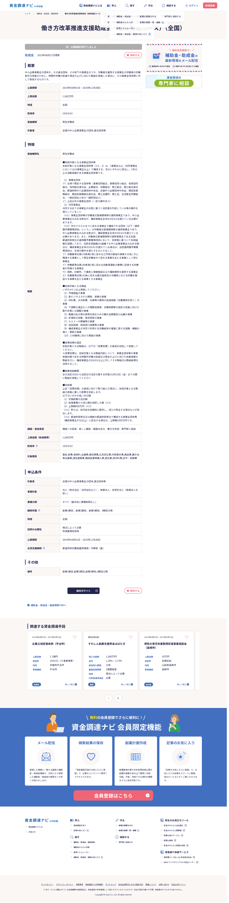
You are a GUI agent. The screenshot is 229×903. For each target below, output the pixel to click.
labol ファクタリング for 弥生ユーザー (179, 862)
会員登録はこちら (122, 795)
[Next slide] (118, 698)
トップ (27, 13)
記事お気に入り (80, 830)
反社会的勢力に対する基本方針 (130, 884)
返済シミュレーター (82, 852)
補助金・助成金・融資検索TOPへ (48, 605)
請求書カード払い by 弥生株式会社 (178, 857)
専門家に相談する (126, 842)
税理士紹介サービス (172, 835)
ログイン (193, 5)
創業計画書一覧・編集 (127, 830)
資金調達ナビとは (90, 5)
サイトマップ (110, 884)
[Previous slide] (108, 698)
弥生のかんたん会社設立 (173, 825)
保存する (135, 55)
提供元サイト (83, 590)
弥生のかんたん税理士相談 (174, 845)
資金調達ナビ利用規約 (94, 884)
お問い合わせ (164, 884)
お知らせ (32, 832)
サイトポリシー (47, 884)
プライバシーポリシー (65, 884)
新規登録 (210, 5)
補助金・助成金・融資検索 (47, 13)
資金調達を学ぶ (80, 825)
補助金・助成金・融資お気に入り (87, 857)
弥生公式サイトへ (178, 884)
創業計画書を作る (126, 825)
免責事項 (79, 884)
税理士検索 (168, 840)
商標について (151, 884)
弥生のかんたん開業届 (173, 830)
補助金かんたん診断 (82, 847)
